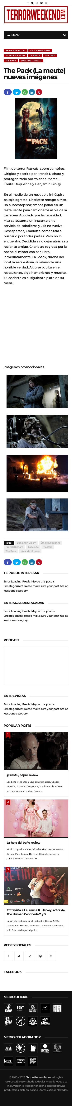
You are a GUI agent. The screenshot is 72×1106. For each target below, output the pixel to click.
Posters (50, 55)
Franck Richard (15, 55)
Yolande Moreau (31, 61)
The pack (11, 61)
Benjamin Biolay (16, 50)
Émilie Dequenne (40, 50)
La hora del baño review (23, 842)
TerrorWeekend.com (38, 1077)
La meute (35, 55)
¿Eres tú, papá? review (22, 775)
